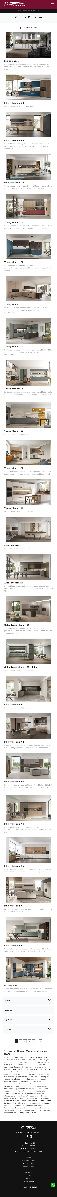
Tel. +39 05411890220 (28, 1148)
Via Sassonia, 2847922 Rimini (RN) (28, 1144)
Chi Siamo (28, 1172)
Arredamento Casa (28, 1160)
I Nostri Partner (28, 1181)
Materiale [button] (8, 1010)
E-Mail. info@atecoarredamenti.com (28, 1151)
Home (19, 10)
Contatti (29, 1178)
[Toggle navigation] (52, 4)
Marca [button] (7, 1000)
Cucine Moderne (33, 10)
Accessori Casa (28, 1163)
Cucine (25, 10)
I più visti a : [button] (10, 1029)
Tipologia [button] (8, 1020)
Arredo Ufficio (28, 1166)
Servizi (28, 1175)
